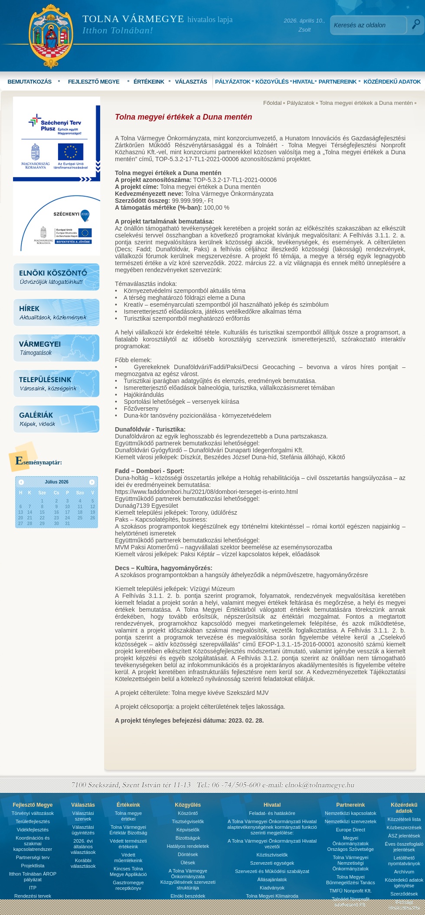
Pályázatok (300, 103)
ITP (32, 887)
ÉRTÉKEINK (149, 81)
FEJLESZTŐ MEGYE (93, 81)
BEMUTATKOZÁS (30, 81)
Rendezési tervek (32, 896)
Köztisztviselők (272, 854)
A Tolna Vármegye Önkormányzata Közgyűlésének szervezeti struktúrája (188, 879)
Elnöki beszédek (187, 896)
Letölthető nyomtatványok (404, 860)
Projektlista (33, 865)
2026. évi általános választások (83, 846)
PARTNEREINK (337, 81)
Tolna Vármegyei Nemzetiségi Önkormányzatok (351, 863)
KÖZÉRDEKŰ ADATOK (392, 81)
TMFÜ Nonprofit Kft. (351, 890)
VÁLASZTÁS (191, 81)
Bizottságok (188, 837)
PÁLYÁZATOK (232, 81)
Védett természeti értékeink (128, 843)
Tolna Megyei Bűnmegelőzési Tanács (350, 879)
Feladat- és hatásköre (272, 813)
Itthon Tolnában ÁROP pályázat (32, 876)
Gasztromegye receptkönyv (128, 885)
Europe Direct (350, 829)
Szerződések (404, 893)
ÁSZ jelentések (404, 835)
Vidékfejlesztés (33, 829)
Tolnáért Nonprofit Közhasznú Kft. (350, 901)
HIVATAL (303, 81)
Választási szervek (83, 816)
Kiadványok (272, 887)
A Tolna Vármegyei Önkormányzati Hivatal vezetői (272, 843)
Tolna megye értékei (128, 816)
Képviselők (188, 829)
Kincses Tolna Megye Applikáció (128, 871)
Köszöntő (188, 813)
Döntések (188, 854)
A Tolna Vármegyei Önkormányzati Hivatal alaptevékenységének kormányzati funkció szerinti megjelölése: (272, 827)
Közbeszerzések (404, 827)
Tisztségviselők (188, 821)
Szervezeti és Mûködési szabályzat (272, 871)
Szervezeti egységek (272, 863)
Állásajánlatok (272, 879)
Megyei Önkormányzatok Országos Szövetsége (350, 843)
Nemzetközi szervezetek (350, 821)
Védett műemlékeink (128, 857)
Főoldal (272, 103)
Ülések (187, 862)
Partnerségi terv (33, 857)
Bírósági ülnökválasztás (404, 904)
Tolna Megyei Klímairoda (272, 896)
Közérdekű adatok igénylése (404, 882)
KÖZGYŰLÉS (271, 81)
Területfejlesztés (33, 821)
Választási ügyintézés (83, 829)
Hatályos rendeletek (188, 846)
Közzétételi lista (404, 819)
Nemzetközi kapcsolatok (350, 813)
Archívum (404, 871)
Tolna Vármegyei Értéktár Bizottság (128, 829)
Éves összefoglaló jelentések (404, 846)
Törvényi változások (33, 813)
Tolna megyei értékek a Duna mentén (366, 103)
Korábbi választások (83, 863)
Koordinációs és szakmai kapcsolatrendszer (32, 843)
